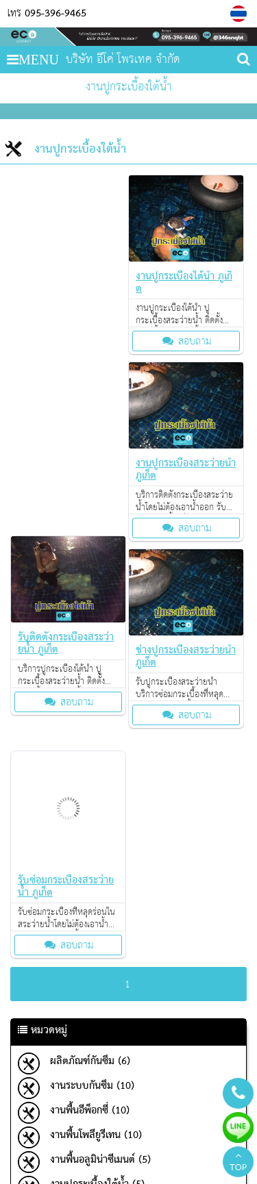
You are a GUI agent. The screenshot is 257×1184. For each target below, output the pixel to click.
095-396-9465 (55, 13)
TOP (238, 1163)
